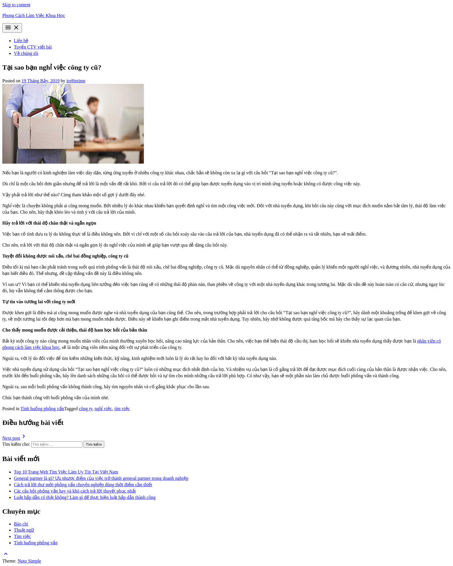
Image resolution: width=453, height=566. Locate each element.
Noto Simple (29, 560)
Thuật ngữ (24, 530)
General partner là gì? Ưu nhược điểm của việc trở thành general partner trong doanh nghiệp (101, 478)
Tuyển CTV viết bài (33, 47)
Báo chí (21, 523)
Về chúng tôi (26, 53)
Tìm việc (22, 536)
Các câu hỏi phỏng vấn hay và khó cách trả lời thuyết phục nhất (75, 491)
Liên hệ (21, 40)
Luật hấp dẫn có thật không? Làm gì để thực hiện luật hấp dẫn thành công (85, 497)
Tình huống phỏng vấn (42, 408)
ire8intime (76, 80)
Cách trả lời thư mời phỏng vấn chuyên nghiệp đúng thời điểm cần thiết (83, 484)
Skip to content (16, 4)
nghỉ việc (103, 408)
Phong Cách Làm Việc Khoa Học (33, 15)
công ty (85, 408)
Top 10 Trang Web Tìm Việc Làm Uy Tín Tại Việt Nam (66, 471)
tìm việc (122, 408)
